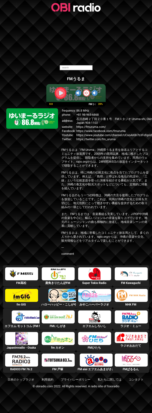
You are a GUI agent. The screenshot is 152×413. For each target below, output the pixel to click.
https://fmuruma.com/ (91, 127)
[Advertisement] (76, 39)
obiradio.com (44, 386)
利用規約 (47, 379)
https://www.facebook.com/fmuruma (101, 131)
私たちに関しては (110, 379)
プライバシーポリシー (76, 379)
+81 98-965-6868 (87, 114)
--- (62, 247)
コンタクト (136, 379)
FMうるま (68, 149)
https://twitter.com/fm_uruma (96, 139)
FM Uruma (87, 149)
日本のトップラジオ (21, 379)
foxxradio (113, 386)
